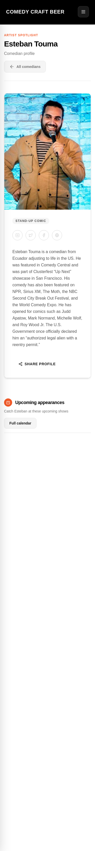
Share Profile (37, 364)
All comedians (25, 66)
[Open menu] (83, 11)
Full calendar (20, 423)
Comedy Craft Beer (35, 12)
